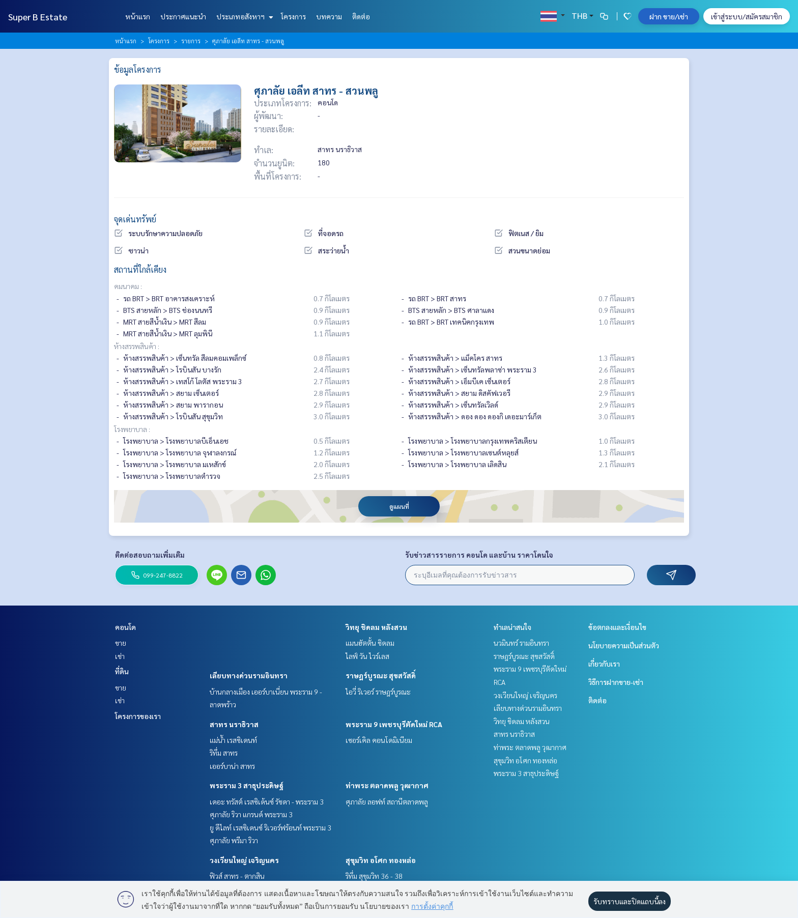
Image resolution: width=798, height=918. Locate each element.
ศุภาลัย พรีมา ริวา (234, 840)
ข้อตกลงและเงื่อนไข (617, 627)
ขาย (120, 642)
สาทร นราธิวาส (234, 724)
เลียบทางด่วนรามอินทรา (249, 675)
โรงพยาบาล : (132, 429)
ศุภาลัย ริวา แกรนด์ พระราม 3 (251, 814)
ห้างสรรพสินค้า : (136, 346)
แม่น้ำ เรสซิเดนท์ (233, 739)
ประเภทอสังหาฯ (243, 16)
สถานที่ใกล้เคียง (140, 269)
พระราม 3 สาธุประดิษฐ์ (246, 785)
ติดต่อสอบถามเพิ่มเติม (150, 554)
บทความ (329, 16)
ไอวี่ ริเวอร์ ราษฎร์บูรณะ (378, 691)
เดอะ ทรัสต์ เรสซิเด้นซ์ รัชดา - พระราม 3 (267, 801)
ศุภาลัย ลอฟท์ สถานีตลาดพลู (387, 801)
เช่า (120, 656)
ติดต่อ (361, 16)
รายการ (191, 41)
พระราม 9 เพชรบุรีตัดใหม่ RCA (394, 724)
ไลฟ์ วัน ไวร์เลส (367, 656)
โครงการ (293, 16)
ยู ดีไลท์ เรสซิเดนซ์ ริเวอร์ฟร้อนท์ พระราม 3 (270, 827)
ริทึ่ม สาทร (224, 752)
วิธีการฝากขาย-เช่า (615, 681)
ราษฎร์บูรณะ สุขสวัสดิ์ (381, 675)
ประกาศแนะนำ (183, 16)
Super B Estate (37, 16)
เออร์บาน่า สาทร (232, 765)
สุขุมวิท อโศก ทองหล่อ (381, 860)
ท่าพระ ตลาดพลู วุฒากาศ (387, 785)
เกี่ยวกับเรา (604, 663)
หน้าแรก (137, 16)
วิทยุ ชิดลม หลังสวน (376, 627)
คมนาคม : (128, 286)
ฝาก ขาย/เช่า (668, 16)
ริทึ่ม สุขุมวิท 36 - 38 (374, 875)
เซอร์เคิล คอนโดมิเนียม (379, 739)
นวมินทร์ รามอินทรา (521, 642)
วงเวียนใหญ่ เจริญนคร (244, 860)
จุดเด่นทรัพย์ (135, 219)
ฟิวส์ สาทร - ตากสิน (237, 875)
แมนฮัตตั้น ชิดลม (370, 642)
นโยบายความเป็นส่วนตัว (623, 645)
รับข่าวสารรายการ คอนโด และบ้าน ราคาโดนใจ (479, 554)
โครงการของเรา (138, 716)
